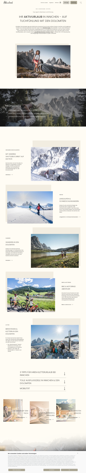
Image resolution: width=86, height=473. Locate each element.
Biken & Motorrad (67, 304)
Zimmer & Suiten (44, 2)
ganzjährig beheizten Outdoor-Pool (43, 32)
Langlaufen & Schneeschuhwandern (69, 217)
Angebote (51, 2)
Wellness (57, 2)
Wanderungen (46, 28)
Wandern (9, 260)
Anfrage (66, 2)
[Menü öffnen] (80, 2)
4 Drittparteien (19, 455)
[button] (77, 453)
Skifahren (9, 174)
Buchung (73, 2)
